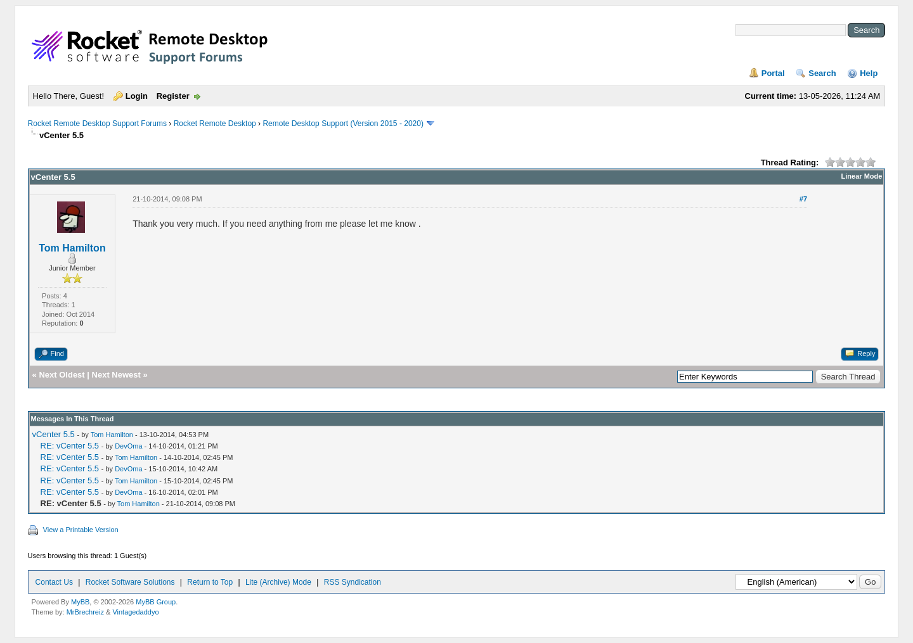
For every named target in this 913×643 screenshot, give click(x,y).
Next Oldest (61, 374)
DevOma (128, 446)
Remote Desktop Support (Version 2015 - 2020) (342, 123)
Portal (773, 73)
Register (173, 96)
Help (868, 73)
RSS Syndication (352, 582)
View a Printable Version (81, 529)
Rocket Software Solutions (130, 582)
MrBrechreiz (85, 612)
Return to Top (210, 582)
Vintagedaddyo (135, 612)
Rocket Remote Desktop (215, 123)
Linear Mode (862, 176)
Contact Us (54, 582)
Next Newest (116, 374)
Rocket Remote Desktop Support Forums (97, 123)
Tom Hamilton (72, 248)
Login (137, 96)
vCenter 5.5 (53, 434)
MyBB (80, 602)
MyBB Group (156, 602)
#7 (803, 199)
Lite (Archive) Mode (278, 582)
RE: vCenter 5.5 (70, 445)
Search (822, 73)
